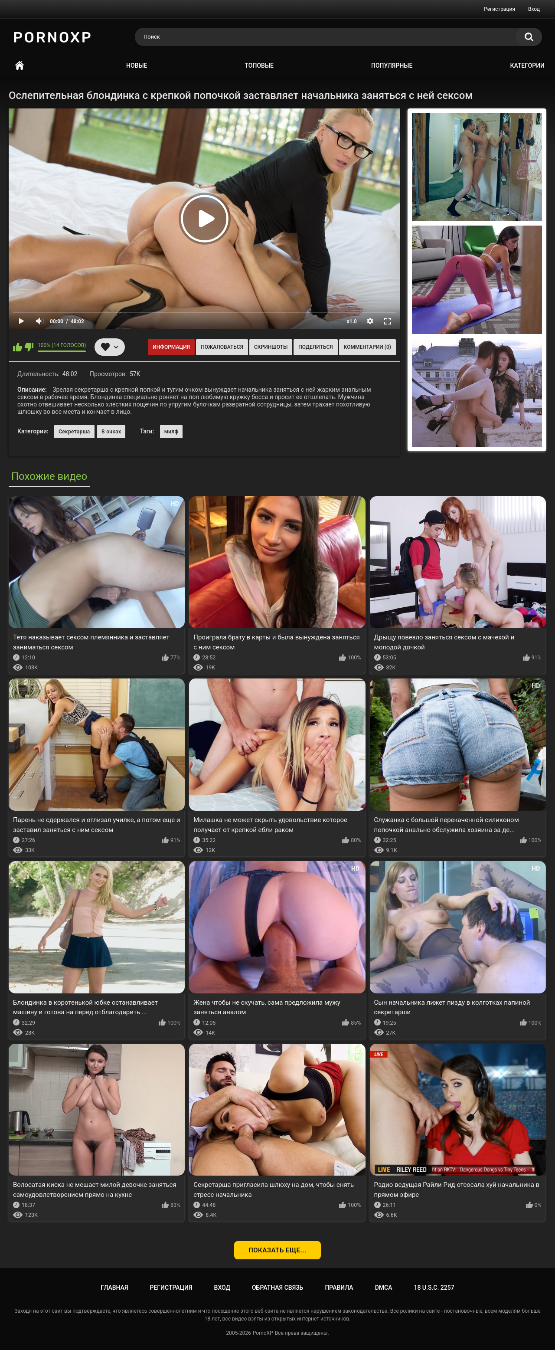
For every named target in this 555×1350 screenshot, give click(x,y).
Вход (534, 9)
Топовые (259, 65)
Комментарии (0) (367, 347)
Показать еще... (277, 1250)
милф (171, 432)
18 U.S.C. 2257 (434, 1287)
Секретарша (74, 432)
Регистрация (499, 9)
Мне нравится (17, 347)
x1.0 (352, 321)
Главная (19, 66)
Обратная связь (277, 1287)
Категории (527, 65)
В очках (111, 432)
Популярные (391, 65)
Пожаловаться (222, 347)
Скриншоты (270, 347)
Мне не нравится (28, 347)
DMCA (383, 1287)
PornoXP (263, 1333)
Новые (136, 65)
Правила (339, 1287)
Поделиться (315, 347)
